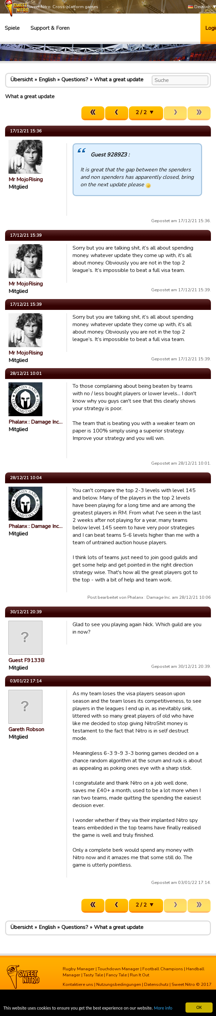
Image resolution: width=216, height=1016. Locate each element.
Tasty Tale (93, 975)
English (47, 79)
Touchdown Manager (118, 969)
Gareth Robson (26, 729)
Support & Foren (50, 28)
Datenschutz (156, 984)
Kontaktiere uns (78, 984)
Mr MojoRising (25, 179)
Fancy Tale (116, 975)
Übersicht (21, 79)
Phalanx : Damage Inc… (35, 422)
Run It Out (139, 975)
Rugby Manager (79, 969)
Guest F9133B (26, 660)
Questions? (74, 79)
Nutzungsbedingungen (118, 984)
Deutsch (199, 7)
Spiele (12, 28)
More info (163, 1008)
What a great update (118, 79)
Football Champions (162, 969)
